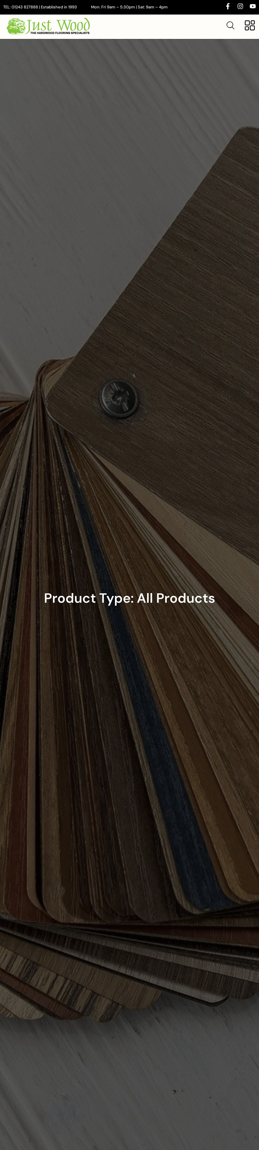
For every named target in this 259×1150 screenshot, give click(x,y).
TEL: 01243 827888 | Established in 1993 (40, 7)
